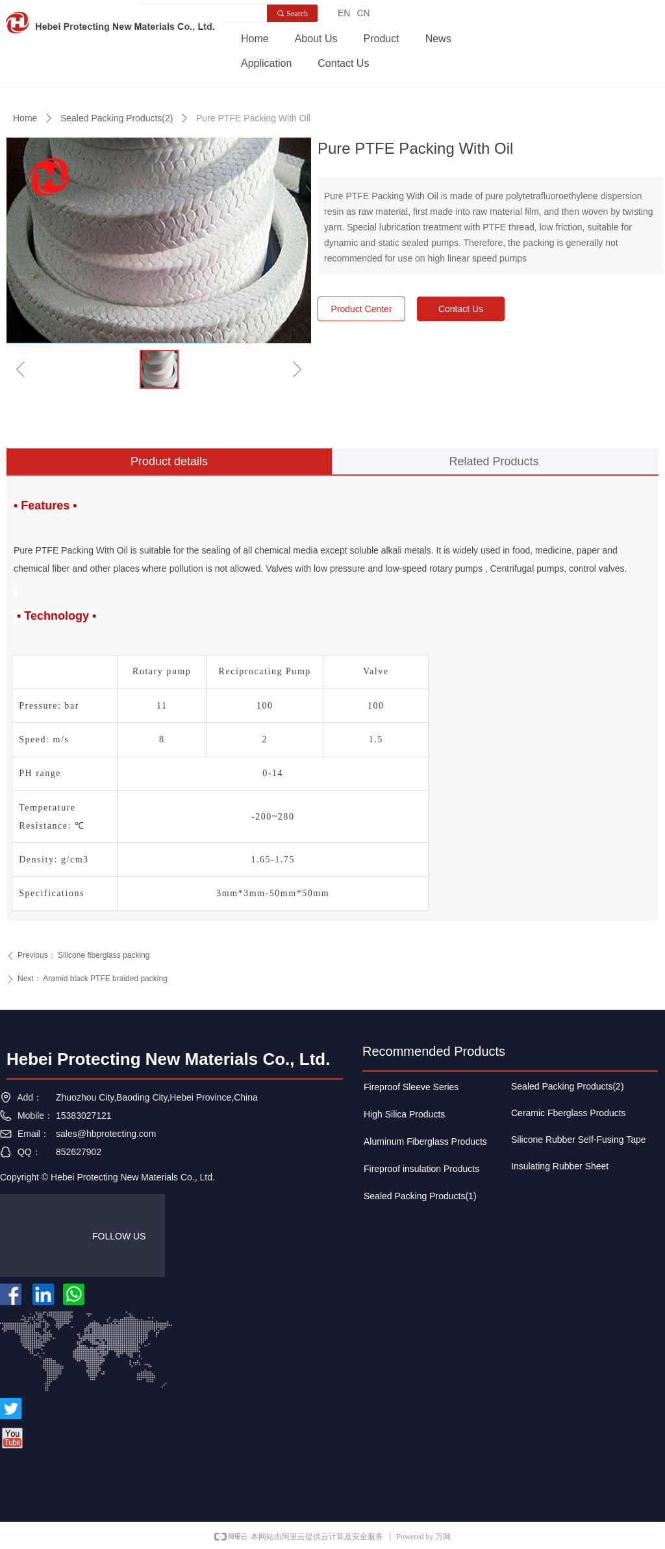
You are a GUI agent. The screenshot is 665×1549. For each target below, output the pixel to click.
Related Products (493, 461)
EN (344, 13)
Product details (169, 461)
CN (363, 13)
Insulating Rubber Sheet (560, 1166)
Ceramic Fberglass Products (568, 1113)
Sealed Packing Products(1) (420, 1196)
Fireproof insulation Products (421, 1169)
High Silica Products (404, 1114)
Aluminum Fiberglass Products (425, 1141)
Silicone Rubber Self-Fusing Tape (578, 1139)
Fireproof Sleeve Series (411, 1087)
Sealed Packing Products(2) (116, 118)
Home (25, 118)
